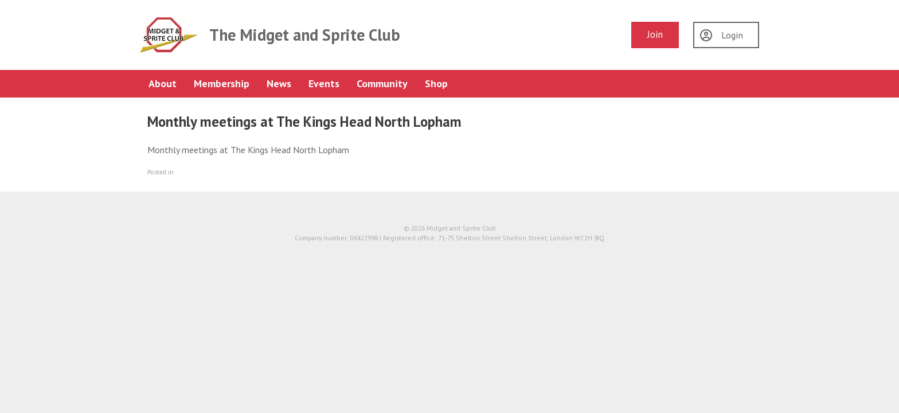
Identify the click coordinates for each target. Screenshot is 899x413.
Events (323, 83)
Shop (436, 83)
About (162, 83)
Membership (221, 83)
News (279, 83)
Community (382, 83)
